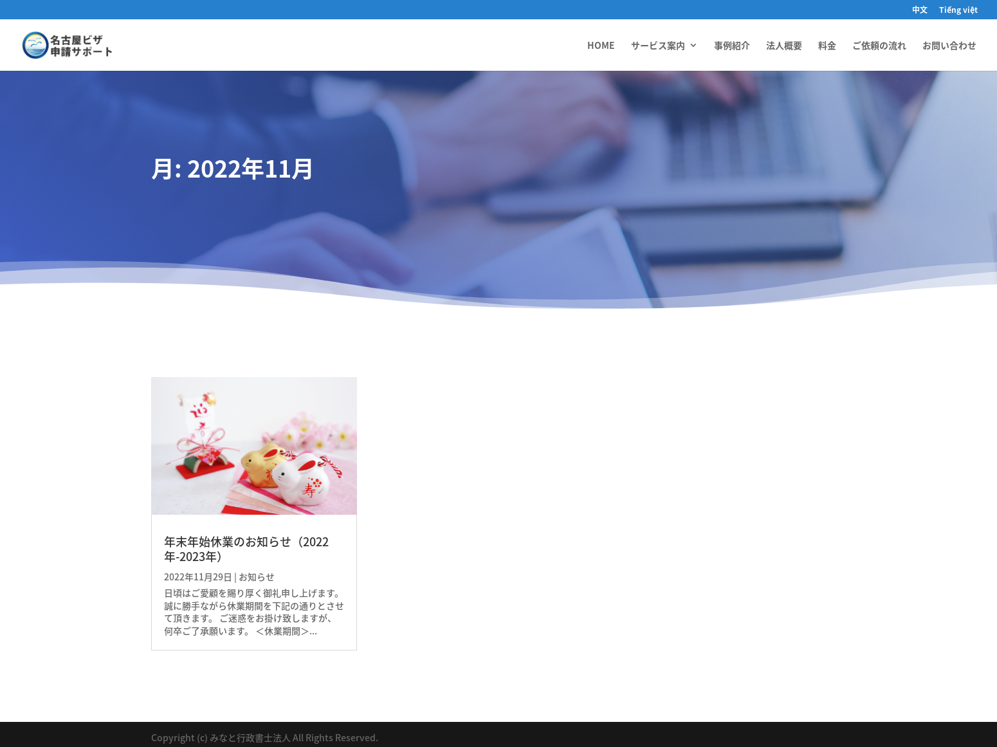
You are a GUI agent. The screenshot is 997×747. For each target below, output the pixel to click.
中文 (920, 10)
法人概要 (784, 46)
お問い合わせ (949, 46)
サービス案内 (658, 46)
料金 (827, 46)
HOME (601, 46)
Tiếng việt (958, 10)
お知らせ (257, 576)
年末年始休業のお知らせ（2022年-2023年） (246, 549)
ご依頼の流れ (879, 46)
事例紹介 (732, 46)
